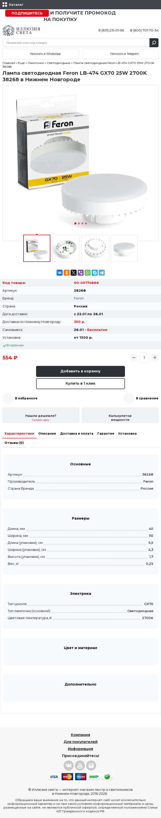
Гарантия (105, 433)
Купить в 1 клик (80, 383)
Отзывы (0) (14, 443)
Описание (47, 433)
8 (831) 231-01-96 (111, 30)
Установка (127, 433)
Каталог (16, 4)
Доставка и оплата (76, 433)
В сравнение (147, 398)
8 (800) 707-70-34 (144, 30)
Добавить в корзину (80, 371)
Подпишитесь (27, 13)
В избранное (26, 398)
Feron (79, 298)
